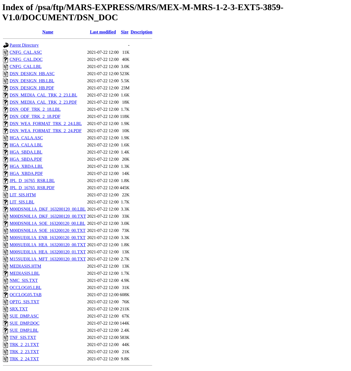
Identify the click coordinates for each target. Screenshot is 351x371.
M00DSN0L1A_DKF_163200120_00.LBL (48, 209)
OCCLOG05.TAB (26, 294)
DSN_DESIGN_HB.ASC (32, 73)
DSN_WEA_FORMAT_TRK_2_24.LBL (46, 123)
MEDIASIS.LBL (25, 273)
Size (125, 32)
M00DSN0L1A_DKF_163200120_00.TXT (48, 216)
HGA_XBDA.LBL (26, 166)
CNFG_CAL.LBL (26, 66)
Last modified (103, 32)
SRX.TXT (19, 309)
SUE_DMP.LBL (24, 330)
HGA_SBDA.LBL (26, 152)
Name (47, 32)
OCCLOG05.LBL (25, 287)
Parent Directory (24, 45)
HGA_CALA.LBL (26, 145)
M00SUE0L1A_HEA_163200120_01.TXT (48, 252)
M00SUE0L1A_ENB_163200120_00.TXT (48, 237)
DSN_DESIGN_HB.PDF (32, 88)
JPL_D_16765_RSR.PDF (32, 187)
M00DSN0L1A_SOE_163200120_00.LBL (47, 223)
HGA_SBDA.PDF (26, 159)
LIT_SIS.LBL (22, 202)
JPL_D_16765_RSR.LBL (32, 180)
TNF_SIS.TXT (23, 337)
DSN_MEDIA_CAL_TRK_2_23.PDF (43, 102)
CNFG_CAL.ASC (26, 52)
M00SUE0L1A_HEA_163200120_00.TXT (48, 244)
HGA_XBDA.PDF (26, 173)
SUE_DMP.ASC (24, 316)
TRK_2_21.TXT (24, 344)
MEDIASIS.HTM (25, 266)
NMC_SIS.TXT (24, 280)
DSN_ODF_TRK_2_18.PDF (35, 116)
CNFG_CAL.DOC (26, 59)
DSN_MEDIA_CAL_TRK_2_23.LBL (43, 95)
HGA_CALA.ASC (26, 137)
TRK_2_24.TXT (24, 358)
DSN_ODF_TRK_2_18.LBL (35, 109)
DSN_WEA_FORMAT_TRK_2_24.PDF (46, 130)
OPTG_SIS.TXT (24, 301)
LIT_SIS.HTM (23, 194)
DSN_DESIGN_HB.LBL (32, 80)
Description (141, 32)
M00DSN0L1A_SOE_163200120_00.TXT (48, 230)
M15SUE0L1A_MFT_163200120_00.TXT (48, 259)
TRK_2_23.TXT (24, 351)
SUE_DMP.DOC (24, 323)
